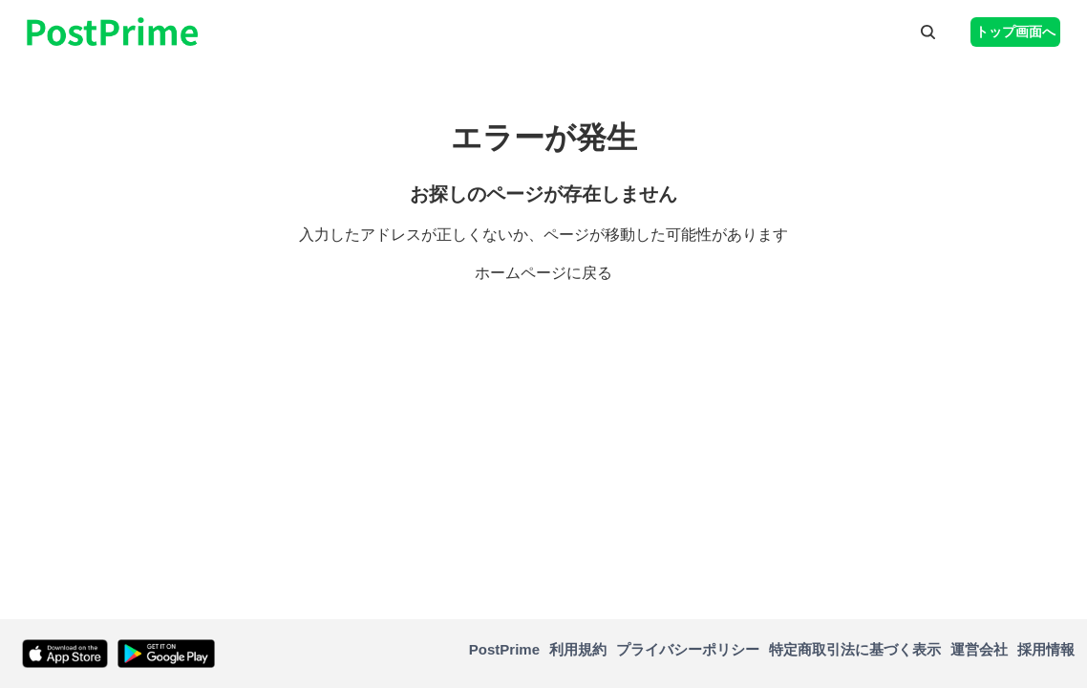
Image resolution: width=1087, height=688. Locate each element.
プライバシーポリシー (687, 649)
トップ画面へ (1015, 31)
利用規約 (578, 649)
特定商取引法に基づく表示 (855, 649)
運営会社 (979, 649)
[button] (928, 31)
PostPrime (504, 649)
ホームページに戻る (543, 273)
